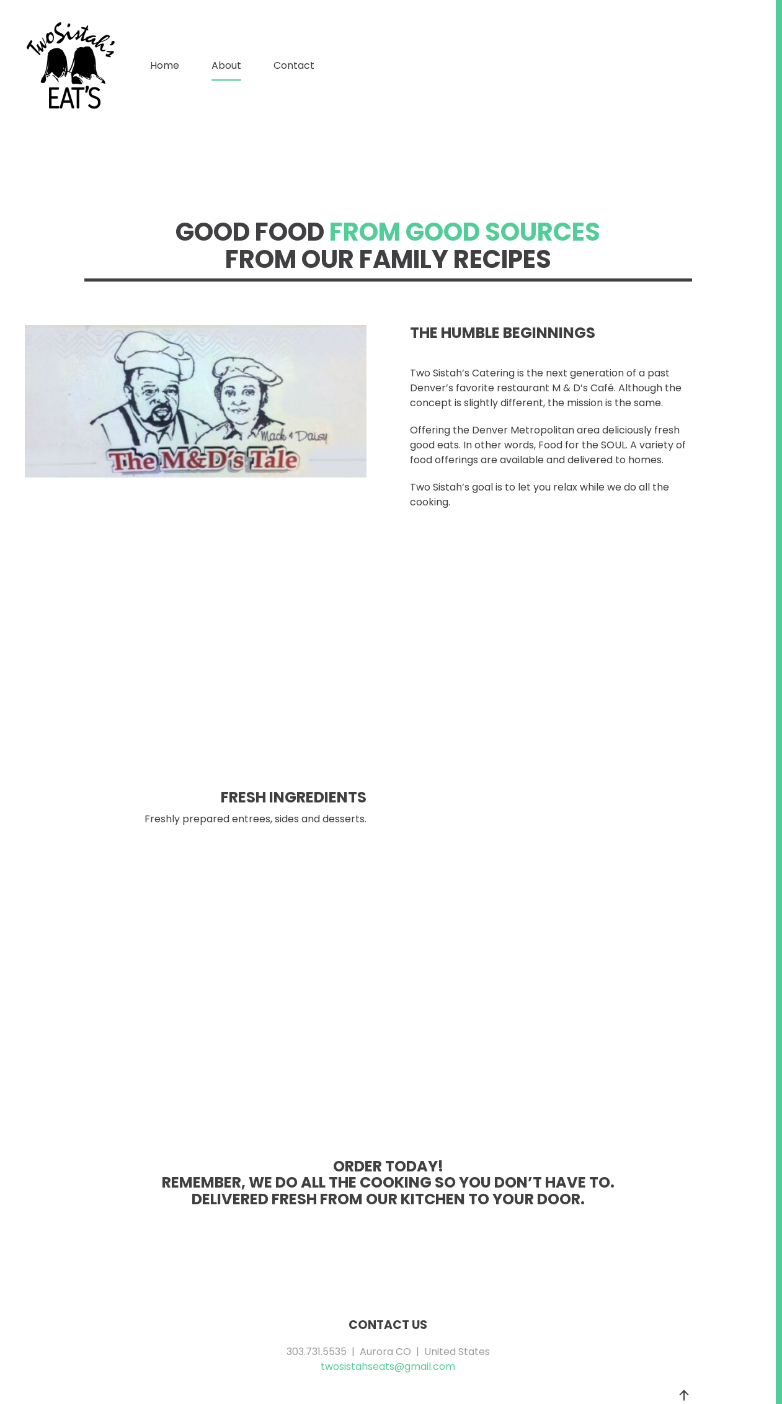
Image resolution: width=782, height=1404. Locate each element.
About (226, 65)
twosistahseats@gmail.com (388, 1366)
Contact (293, 65)
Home (164, 65)
